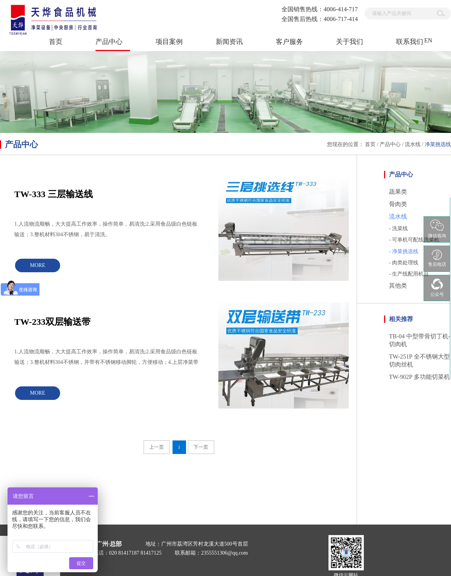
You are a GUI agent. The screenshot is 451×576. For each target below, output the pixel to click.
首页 (55, 41)
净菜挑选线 (438, 144)
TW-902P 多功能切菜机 (419, 377)
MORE (37, 265)
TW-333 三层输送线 (53, 194)
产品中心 (390, 144)
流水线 (413, 144)
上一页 (156, 447)
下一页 (201, 447)
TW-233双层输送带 (52, 322)
